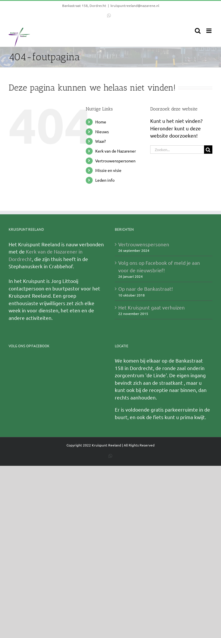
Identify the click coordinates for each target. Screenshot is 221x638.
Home (100, 121)
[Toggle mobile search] (198, 31)
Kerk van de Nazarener (115, 150)
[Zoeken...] (177, 149)
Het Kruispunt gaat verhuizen (151, 307)
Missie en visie (108, 170)
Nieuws (102, 131)
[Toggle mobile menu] (209, 31)
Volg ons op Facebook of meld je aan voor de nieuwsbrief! (159, 266)
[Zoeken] (208, 149)
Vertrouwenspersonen (115, 160)
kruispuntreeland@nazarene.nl (134, 5)
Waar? (100, 141)
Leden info (105, 180)
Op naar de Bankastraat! (145, 289)
